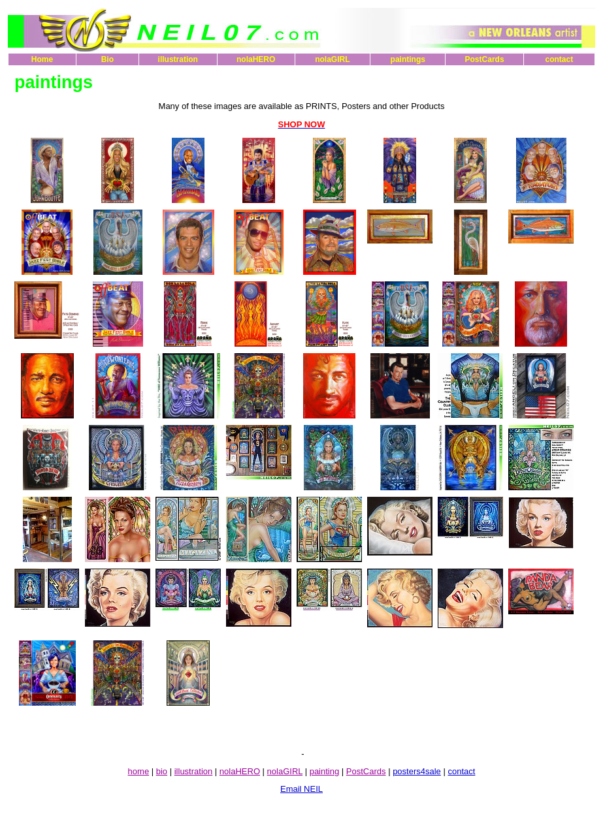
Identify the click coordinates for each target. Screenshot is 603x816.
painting (325, 771)
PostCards (484, 59)
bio (161, 771)
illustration (178, 59)
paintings (408, 59)
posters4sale (417, 771)
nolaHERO (255, 59)
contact (559, 59)
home (139, 771)
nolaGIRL (332, 59)
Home (42, 59)
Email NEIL (301, 789)
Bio (107, 59)
